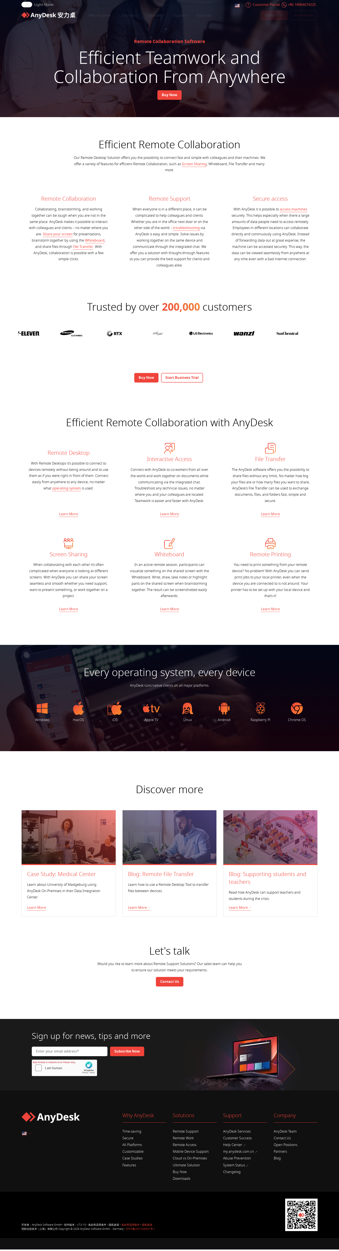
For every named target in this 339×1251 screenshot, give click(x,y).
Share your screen (58, 234)
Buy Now (204, 15)
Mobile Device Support (191, 1153)
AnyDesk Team (285, 1133)
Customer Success (237, 1139)
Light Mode (44, 4)
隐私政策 (147, 1226)
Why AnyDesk (101, 15)
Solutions (130, 15)
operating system (66, 488)
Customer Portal (266, 4)
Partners (280, 1153)
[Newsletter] (127, 1053)
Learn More (68, 514)
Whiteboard (94, 240)
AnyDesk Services (237, 1133)
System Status (235, 1166)
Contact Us (282, 1139)
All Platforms (132, 1146)
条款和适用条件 (131, 1226)
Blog (277, 1159)
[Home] (48, 15)
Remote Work (183, 1139)
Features (129, 1166)
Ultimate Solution (186, 1166)
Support (181, 15)
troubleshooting (186, 228)
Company (156, 15)
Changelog (232, 1173)
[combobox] (239, 6)
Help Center (234, 1146)
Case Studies (132, 1159)
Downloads (181, 1180)
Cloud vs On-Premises (190, 1159)
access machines (293, 209)
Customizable (133, 1153)
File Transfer (83, 246)
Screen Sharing (194, 164)
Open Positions (285, 1146)
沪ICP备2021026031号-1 (140, 1230)
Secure (127, 1139)
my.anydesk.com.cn (240, 1153)
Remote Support (185, 1133)
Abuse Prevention (237, 1159)
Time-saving (131, 1133)
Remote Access (184, 1146)
